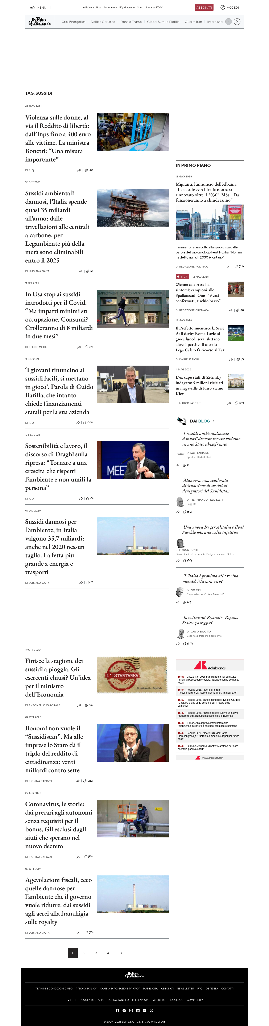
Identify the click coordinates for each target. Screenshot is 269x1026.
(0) (240, 310)
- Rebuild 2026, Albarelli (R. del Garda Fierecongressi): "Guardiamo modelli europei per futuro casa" (208, 736)
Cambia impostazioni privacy (120, 988)
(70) (187, 560)
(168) (89, 856)
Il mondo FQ (154, 7)
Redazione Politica (192, 266)
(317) (188, 644)
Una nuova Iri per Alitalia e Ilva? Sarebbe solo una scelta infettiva (213, 529)
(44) (89, 347)
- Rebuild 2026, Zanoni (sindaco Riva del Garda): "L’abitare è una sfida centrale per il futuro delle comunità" (209, 702)
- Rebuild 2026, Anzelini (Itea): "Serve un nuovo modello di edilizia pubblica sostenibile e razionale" (208, 714)
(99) (239, 403)
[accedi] (229, 7)
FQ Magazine (127, 7)
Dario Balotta (199, 631)
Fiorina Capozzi (38, 781)
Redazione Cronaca (192, 310)
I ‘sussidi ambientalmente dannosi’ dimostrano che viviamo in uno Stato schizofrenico (211, 438)
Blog (99, 7)
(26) (89, 705)
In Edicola (88, 7)
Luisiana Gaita (37, 271)
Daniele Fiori (187, 359)
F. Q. (29, 170)
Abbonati (204, 7)
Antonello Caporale (42, 705)
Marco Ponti (187, 549)
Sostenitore (198, 452)
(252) (88, 781)
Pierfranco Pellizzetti (205, 499)
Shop (140, 7)
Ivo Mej (194, 590)
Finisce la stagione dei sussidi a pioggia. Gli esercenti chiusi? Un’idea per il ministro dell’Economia (58, 677)
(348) (88, 422)
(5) (90, 498)
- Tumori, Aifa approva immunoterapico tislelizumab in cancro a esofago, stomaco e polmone (207, 724)
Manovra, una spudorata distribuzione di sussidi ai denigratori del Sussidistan (206, 485)
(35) (239, 266)
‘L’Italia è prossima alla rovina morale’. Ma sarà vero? (210, 578)
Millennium (110, 7)
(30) (89, 170)
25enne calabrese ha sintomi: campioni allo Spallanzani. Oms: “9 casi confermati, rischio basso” (198, 292)
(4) (186, 465)
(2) (90, 271)
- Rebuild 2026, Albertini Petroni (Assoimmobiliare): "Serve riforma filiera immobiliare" (207, 691)
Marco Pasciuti (189, 403)
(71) (187, 602)
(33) (89, 932)
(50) (187, 512)
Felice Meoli (36, 347)
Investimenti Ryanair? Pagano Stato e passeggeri (210, 620)
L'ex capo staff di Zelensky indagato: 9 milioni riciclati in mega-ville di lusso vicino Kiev (199, 385)
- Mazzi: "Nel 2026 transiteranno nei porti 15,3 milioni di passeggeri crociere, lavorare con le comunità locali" (208, 679)
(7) (90, 582)
